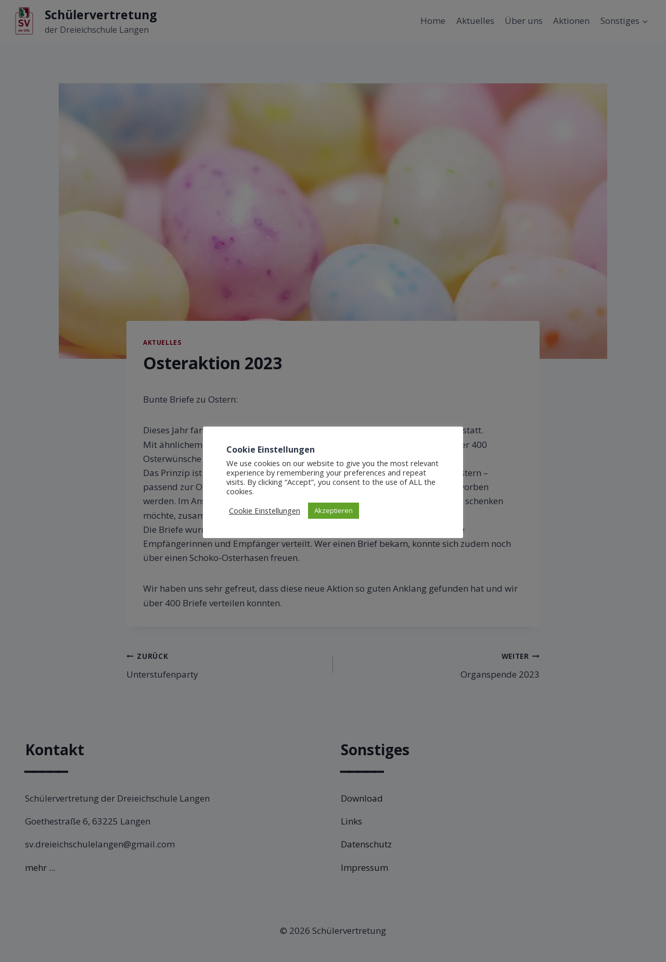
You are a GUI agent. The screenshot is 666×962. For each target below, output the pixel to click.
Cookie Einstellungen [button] (264, 510)
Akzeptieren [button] (333, 510)
